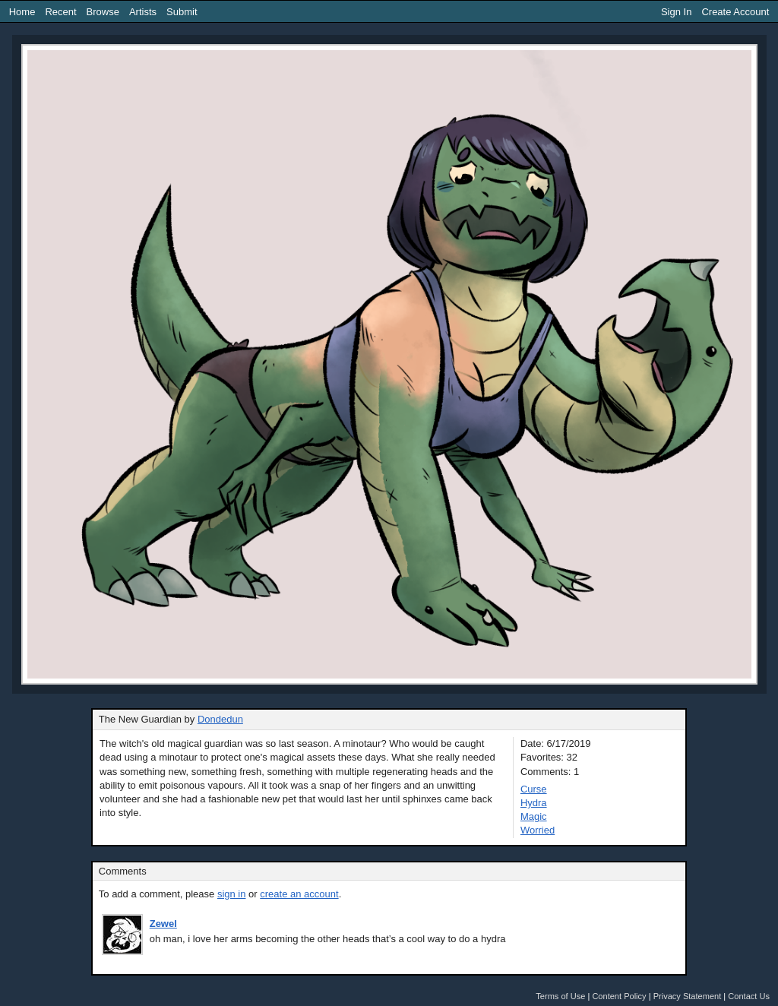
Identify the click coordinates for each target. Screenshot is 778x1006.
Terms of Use (560, 996)
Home (22, 11)
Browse (103, 11)
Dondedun (220, 719)
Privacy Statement (687, 996)
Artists (143, 11)
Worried (537, 830)
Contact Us (749, 996)
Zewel (163, 923)
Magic (533, 816)
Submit (181, 11)
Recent (60, 11)
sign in (231, 894)
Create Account (735, 11)
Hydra (533, 802)
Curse (533, 789)
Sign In (676, 11)
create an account (299, 894)
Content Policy (619, 996)
